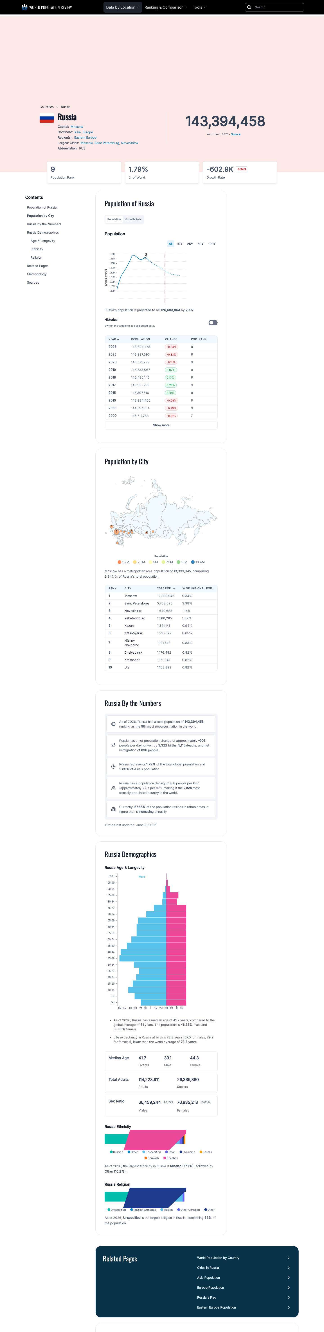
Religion (36, 257)
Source (235, 134)
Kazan (129, 648)
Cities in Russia (208, 1290)
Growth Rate (133, 219)
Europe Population (210, 1309)
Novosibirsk (129, 143)
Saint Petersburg (106, 143)
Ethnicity (37, 249)
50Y (201, 244)
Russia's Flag (206, 1319)
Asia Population (208, 1300)
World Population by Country (218, 1280)
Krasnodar (132, 682)
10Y (179, 244)
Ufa (127, 689)
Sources (33, 282)
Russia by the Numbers (44, 224)
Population (114, 219)
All (170, 244)
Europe (88, 132)
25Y (190, 244)
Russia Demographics (43, 232)
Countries (47, 107)
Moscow (77, 127)
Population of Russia (42, 207)
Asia (77, 132)
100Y (212, 244)
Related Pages (37, 266)
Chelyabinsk (133, 674)
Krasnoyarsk (133, 655)
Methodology (37, 274)
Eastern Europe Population (216, 1329)
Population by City (40, 216)
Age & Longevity (43, 241)
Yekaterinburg (134, 640)
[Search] (278, 7)
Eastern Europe (85, 137)
